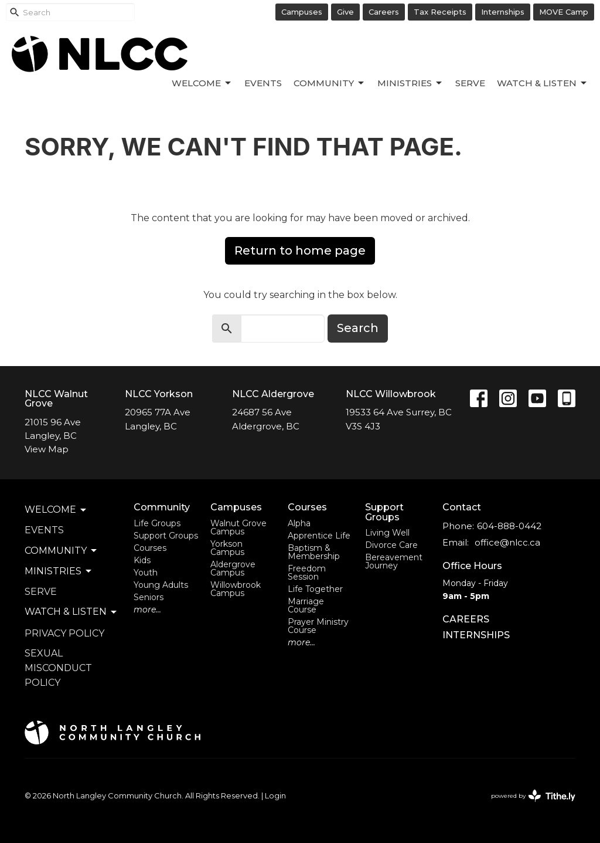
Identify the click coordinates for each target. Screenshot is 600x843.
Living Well (387, 532)
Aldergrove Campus (232, 568)
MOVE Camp (563, 11)
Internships (502, 11)
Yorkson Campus (227, 548)
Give (345, 11)
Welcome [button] (56, 510)
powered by (533, 796)
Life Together (315, 589)
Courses (150, 548)
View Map (47, 449)
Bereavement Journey (393, 561)
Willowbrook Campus (235, 589)
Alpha (299, 523)
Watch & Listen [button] (71, 612)
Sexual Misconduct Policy (58, 668)
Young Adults (161, 585)
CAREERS (465, 619)
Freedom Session (307, 572)
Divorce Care (391, 545)
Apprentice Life (319, 535)
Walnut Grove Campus (238, 527)
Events (263, 83)
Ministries (410, 83)
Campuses (301, 11)
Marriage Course (306, 605)
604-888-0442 (509, 525)
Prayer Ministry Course (318, 626)
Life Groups (157, 523)
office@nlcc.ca (507, 542)
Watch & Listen (542, 83)
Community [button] (61, 551)
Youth (146, 572)
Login (275, 795)
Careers (384, 11)
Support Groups (166, 535)
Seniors (148, 597)
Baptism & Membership (314, 552)
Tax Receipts (440, 11)
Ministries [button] (59, 571)
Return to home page (300, 250)
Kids (142, 560)
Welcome (202, 83)
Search (358, 328)
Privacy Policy (64, 633)
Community (330, 83)
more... (147, 609)
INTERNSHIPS (476, 635)
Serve (470, 83)
